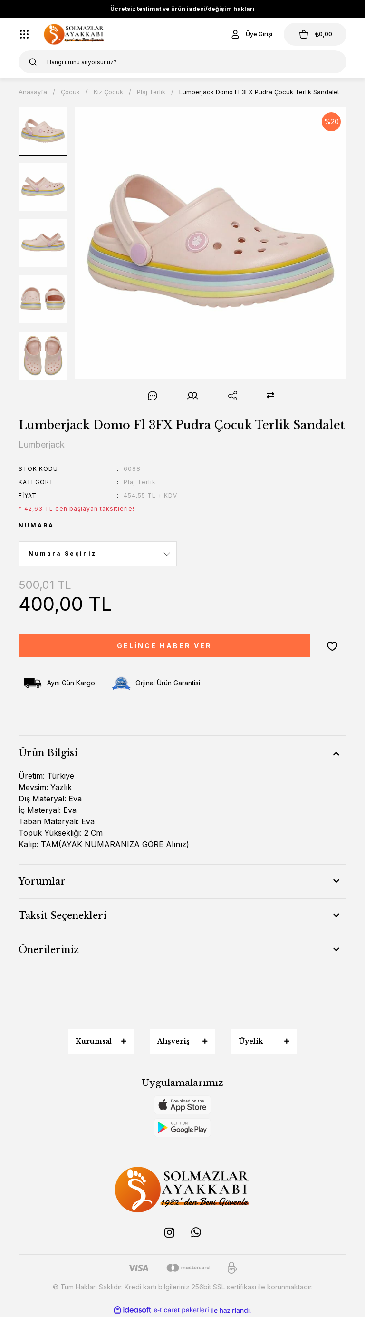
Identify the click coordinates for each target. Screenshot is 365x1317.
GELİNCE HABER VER (164, 646)
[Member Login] (251, 34)
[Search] (182, 61)
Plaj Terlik (140, 482)
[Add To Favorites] (332, 645)
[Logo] (74, 34)
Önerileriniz (49, 950)
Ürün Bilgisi (48, 753)
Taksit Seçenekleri (62, 915)
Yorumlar (42, 881)
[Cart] (315, 34)
